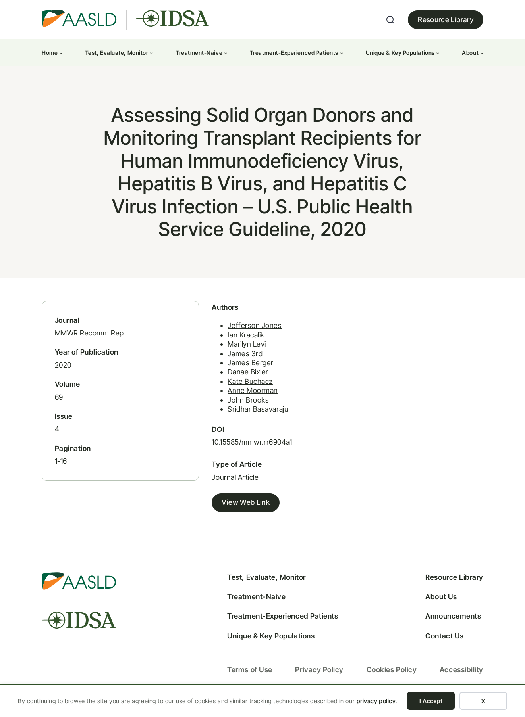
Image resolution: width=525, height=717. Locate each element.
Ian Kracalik (231, 340)
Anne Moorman (238, 396)
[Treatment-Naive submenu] (225, 52)
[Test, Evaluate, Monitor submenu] (151, 52)
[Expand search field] (390, 20)
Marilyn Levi (232, 349)
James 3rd (230, 359)
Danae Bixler (233, 377)
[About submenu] (481, 52)
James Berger (236, 368)
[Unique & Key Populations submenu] (437, 52)
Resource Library (445, 19)
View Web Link (231, 508)
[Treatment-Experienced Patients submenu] (341, 52)
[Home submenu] (60, 52)
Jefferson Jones (240, 331)
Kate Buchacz (235, 386)
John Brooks (234, 405)
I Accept (430, 701)
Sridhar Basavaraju (243, 414)
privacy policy (376, 701)
